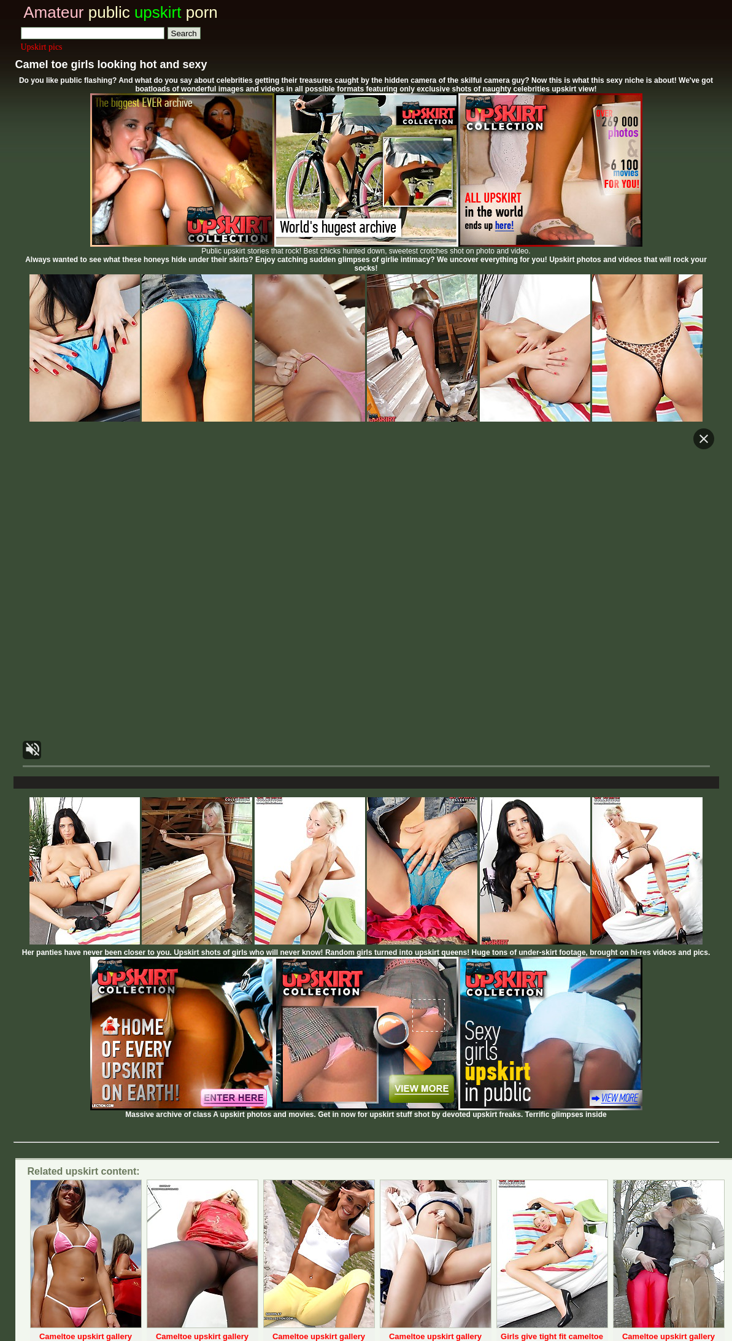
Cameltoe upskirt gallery (85, 1336)
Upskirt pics (42, 47)
